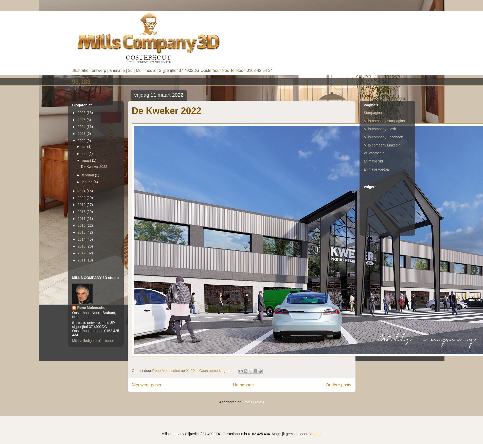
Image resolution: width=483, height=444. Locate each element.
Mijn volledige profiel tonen (93, 341)
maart (87, 160)
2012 (82, 253)
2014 (82, 239)
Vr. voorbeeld (374, 153)
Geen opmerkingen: (215, 371)
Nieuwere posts (146, 385)
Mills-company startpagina (384, 121)
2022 (82, 141)
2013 (82, 246)
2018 (82, 212)
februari (88, 175)
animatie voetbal (377, 169)
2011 (82, 260)
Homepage (243, 385)
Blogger (314, 434)
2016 (82, 225)
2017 (82, 219)
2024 (82, 127)
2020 (82, 198)
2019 (82, 205)
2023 (82, 133)
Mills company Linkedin (382, 145)
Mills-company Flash (380, 129)
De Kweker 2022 (166, 111)
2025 (82, 120)
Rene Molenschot (92, 308)
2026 (82, 113)
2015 (82, 232)
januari (88, 182)
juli (84, 146)
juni (85, 154)
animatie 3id (373, 161)
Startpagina (373, 113)
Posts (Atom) (253, 402)
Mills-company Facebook (383, 137)
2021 (82, 191)
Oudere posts (338, 385)
